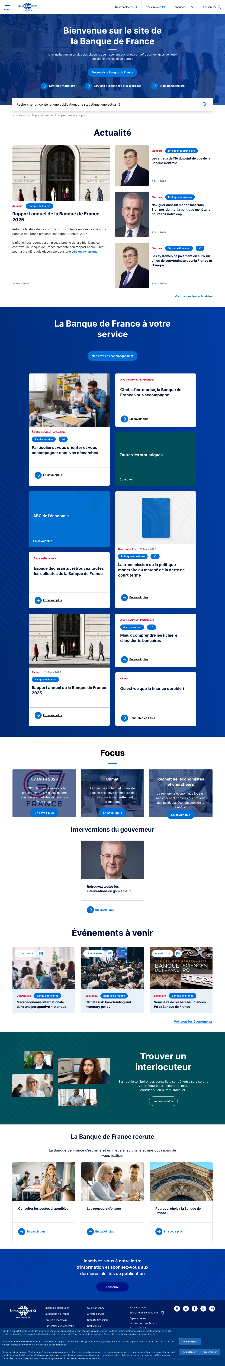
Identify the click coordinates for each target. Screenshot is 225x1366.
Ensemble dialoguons (57, 1307)
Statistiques (94, 1325)
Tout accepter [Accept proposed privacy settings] (190, 1341)
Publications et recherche (59, 1325)
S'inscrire (112, 1287)
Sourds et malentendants (144, 1312)
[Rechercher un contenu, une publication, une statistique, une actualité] (112, 104)
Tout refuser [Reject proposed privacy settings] (189, 1352)
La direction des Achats (143, 1323)
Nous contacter (138, 1307)
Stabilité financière (97, 1319)
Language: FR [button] (183, 7)
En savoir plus (42, 541)
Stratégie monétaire (56, 1319)
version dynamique (84, 251)
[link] (58, 86)
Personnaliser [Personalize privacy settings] (210, 1352)
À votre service (95, 1313)
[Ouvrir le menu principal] (7, 7)
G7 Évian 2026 (95, 1307)
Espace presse (138, 1318)
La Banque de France (57, 1313)
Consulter (126, 479)
